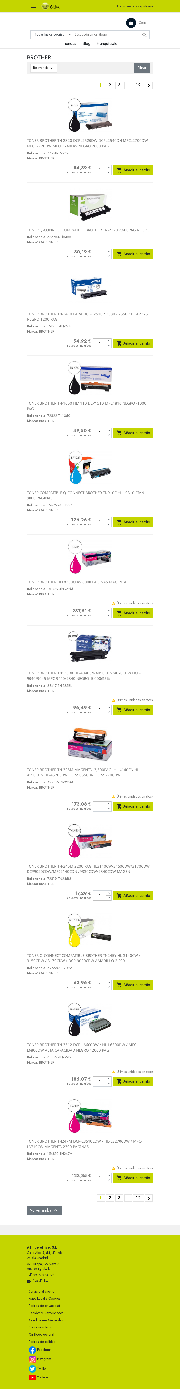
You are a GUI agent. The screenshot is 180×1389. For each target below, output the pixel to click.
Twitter (38, 1369)
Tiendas (69, 43)
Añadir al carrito (133, 170)
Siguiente (148, 85)
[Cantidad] (99, 170)
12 (138, 85)
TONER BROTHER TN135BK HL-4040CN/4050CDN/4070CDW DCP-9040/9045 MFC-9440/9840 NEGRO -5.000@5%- (84, 675)
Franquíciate (107, 43)
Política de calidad (42, 1341)
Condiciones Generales (46, 1320)
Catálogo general (41, 1334)
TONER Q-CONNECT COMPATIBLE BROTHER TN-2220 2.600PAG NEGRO (88, 229)
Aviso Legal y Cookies (44, 1298)
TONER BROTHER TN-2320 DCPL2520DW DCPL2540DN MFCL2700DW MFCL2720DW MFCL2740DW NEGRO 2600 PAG (87, 143)
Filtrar (141, 68)
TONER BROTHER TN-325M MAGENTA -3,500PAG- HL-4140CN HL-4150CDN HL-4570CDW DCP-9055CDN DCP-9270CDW (83, 772)
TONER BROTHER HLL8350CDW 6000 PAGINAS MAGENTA (76, 581)
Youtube (38, 1377)
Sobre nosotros (40, 1327)
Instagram (40, 1359)
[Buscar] (111, 34)
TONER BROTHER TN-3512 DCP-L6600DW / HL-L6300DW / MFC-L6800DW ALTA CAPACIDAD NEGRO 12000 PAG (82, 1047)
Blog (86, 43)
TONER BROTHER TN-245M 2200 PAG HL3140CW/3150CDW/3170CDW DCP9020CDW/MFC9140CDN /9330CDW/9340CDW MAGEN (88, 869)
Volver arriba (44, 1210)
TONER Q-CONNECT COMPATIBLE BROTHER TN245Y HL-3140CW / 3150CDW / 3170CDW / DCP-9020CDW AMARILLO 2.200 (83, 958)
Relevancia (44, 68)
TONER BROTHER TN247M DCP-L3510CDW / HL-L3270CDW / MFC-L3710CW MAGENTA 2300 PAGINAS (84, 1144)
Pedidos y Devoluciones (46, 1312)
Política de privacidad (44, 1305)
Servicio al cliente (41, 1291)
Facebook (40, 1350)
